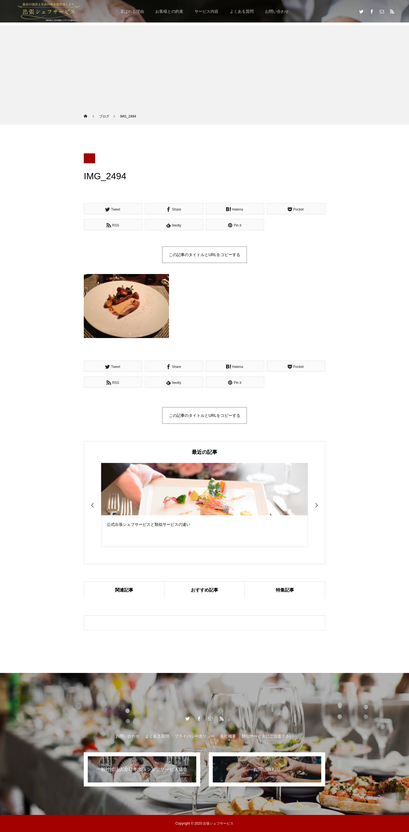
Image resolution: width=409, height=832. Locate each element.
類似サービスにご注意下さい (267, 736)
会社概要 (228, 736)
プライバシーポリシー (194, 736)
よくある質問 (242, 11)
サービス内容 (206, 11)
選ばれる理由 (132, 11)
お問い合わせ (277, 11)
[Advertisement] (204, 65)
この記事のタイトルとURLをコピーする (204, 254)
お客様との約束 (169, 11)
